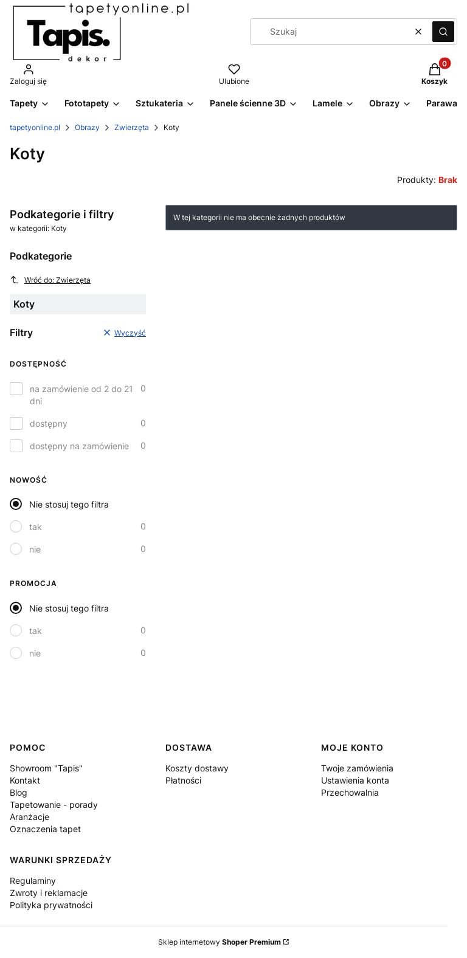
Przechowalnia (350, 792)
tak (35, 527)
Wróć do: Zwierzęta (50, 279)
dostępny (48, 423)
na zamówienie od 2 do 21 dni (81, 395)
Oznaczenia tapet (45, 829)
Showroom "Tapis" (46, 768)
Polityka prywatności (51, 905)
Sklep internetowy (219, 941)
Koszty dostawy (197, 768)
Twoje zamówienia (357, 768)
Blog (18, 792)
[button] (443, 31)
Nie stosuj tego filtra (69, 504)
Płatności (183, 780)
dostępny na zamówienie (79, 446)
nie (35, 549)
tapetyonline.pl (35, 127)
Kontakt (25, 780)
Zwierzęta (131, 127)
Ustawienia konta (355, 780)
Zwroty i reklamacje (49, 892)
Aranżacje (29, 817)
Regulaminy (33, 880)
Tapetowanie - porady (54, 804)
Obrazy (87, 127)
